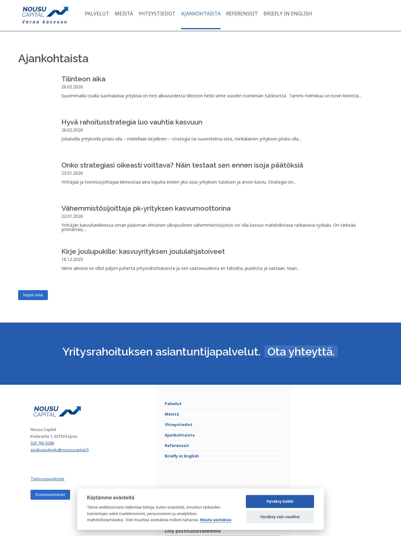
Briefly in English (292, 15)
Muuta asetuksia (215, 519)
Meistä (128, 15)
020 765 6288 (47, 453)
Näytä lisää (33, 297)
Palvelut (101, 15)
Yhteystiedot (161, 15)
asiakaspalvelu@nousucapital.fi (64, 460)
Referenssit (246, 15)
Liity (357, 434)
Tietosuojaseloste (52, 489)
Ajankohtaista (205, 15)
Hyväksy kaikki (280, 501)
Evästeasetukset (55, 505)
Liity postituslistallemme (325, 412)
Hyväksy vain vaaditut (280, 516)
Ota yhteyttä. (301, 358)
